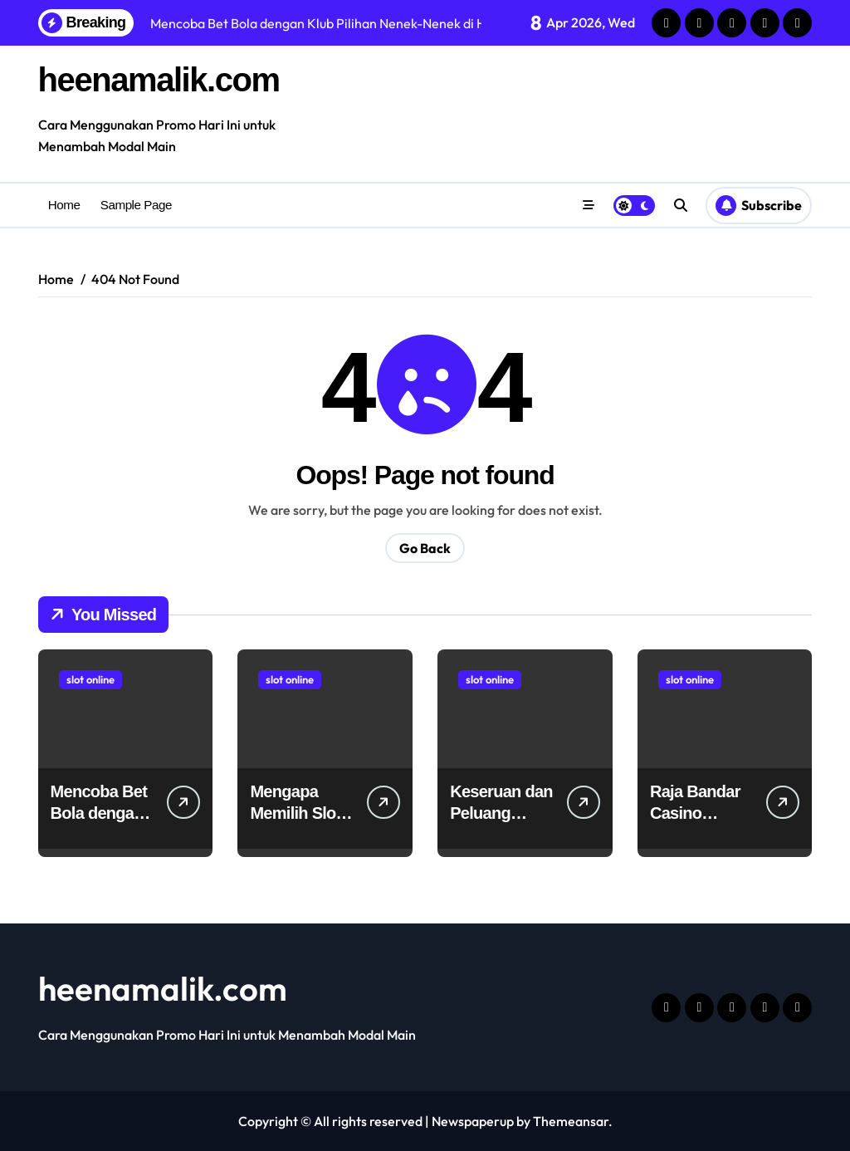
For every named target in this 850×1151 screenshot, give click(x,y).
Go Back (425, 548)
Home (64, 205)
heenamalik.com (159, 79)
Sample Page (136, 205)
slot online (90, 679)
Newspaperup (473, 1121)
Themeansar (570, 1121)
